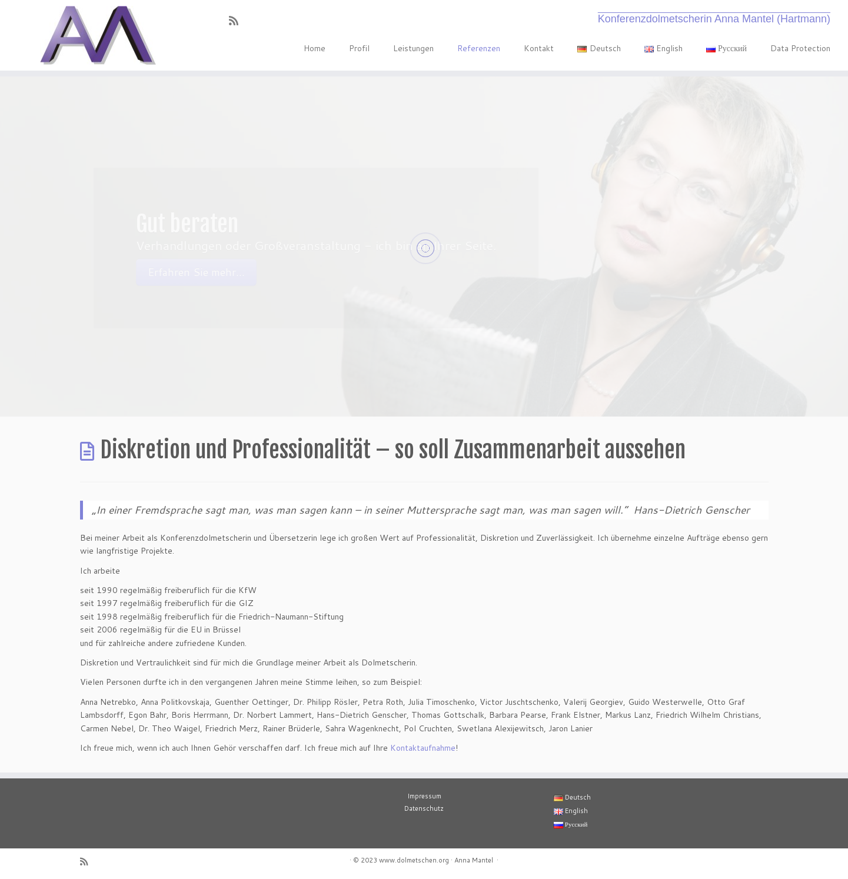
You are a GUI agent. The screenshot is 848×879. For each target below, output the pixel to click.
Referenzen (478, 48)
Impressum (424, 796)
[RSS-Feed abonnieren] (237, 20)
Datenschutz (424, 808)
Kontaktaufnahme (422, 748)
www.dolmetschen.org (414, 860)
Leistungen (413, 48)
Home (314, 48)
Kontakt (539, 48)
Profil (359, 48)
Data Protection (800, 48)
